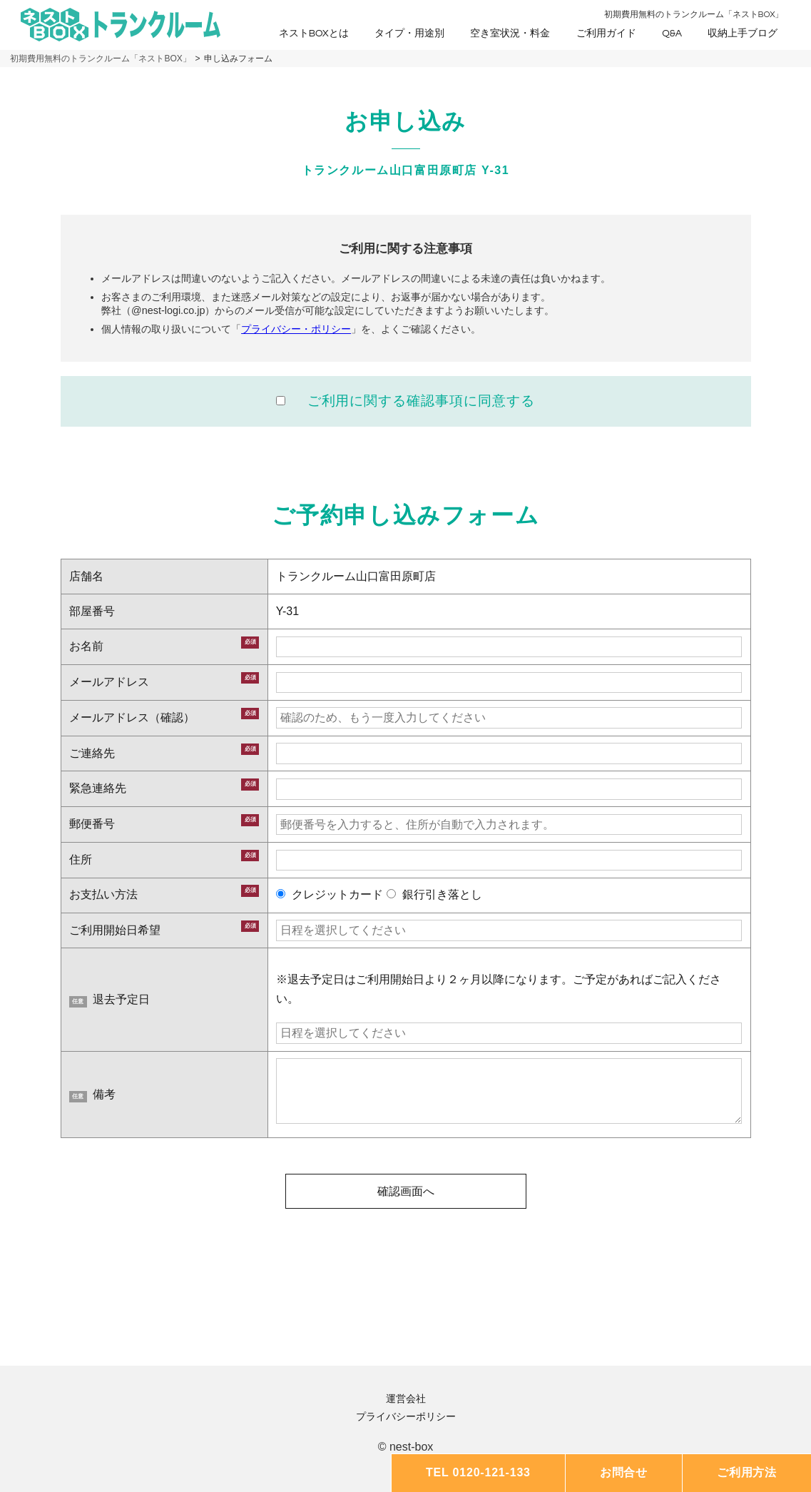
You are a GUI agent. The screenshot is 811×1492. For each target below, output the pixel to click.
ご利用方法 (747, 1472)
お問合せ (624, 1472)
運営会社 (406, 1398)
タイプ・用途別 (409, 34)
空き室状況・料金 (510, 34)
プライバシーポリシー (406, 1416)
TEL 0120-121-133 (478, 1472)
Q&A (672, 34)
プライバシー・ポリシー (296, 329)
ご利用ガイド (606, 34)
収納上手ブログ (742, 34)
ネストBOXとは (314, 34)
